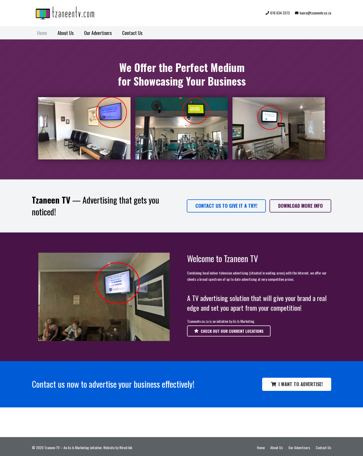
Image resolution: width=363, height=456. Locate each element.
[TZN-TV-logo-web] (69, 13)
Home (261, 447)
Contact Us (323, 447)
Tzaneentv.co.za (201, 321)
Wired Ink (125, 447)
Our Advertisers (299, 447)
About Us (276, 447)
